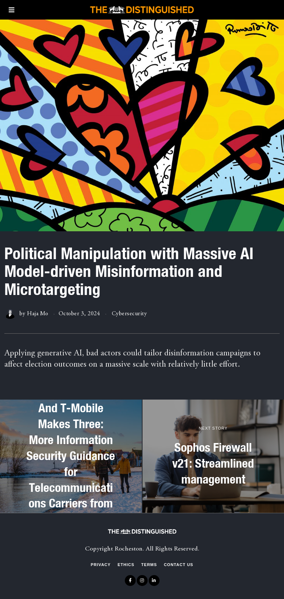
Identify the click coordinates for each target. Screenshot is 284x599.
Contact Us (178, 564)
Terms (149, 564)
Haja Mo (37, 314)
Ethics (126, 564)
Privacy (101, 564)
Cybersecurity (129, 314)
